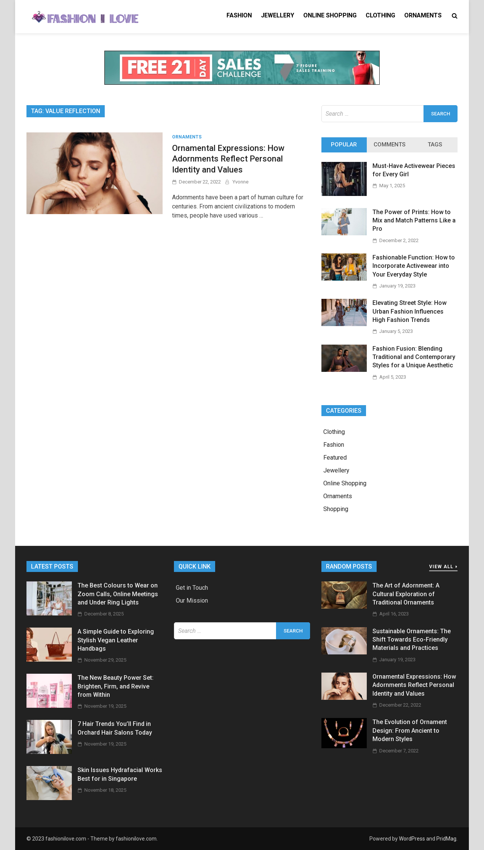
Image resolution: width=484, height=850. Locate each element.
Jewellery (277, 15)
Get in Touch (192, 587)
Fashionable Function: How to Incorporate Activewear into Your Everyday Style (413, 266)
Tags (435, 144)
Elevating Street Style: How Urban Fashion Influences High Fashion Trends (409, 311)
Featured (335, 457)
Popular (344, 144)
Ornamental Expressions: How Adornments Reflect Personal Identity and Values (228, 158)
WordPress (412, 839)
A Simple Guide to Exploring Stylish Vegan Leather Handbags (116, 640)
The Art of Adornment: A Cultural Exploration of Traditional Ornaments (405, 594)
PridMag (446, 839)
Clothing (380, 15)
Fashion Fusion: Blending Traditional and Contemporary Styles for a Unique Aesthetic (413, 357)
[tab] (344, 144)
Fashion (239, 15)
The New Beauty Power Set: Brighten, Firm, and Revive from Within (116, 686)
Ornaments (423, 15)
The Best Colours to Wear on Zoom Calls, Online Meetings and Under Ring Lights (118, 594)
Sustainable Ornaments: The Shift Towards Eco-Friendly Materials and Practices (411, 640)
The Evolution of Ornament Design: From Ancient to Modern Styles (409, 730)
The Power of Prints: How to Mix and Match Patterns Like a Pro (414, 220)
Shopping (335, 509)
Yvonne (240, 182)
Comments (389, 144)
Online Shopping (330, 15)
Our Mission (192, 600)
